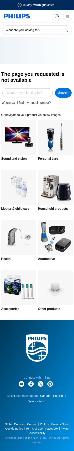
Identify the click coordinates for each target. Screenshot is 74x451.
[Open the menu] (67, 16)
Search (63, 92)
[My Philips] (56, 16)
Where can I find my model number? (26, 102)
